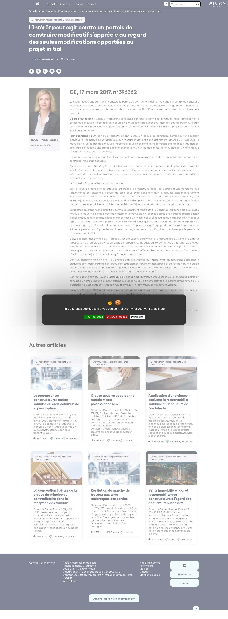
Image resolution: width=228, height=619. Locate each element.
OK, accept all (94, 317)
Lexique (79, 4)
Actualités (65, 4)
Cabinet (50, 4)
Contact (91, 4)
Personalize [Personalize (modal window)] (137, 317)
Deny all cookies (117, 317)
